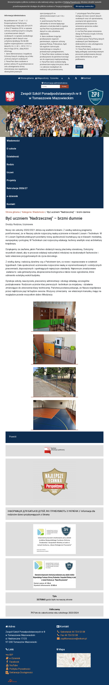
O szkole (11, 148)
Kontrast (86, 78)
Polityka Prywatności (18, 668)
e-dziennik (12, 196)
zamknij (79, 66)
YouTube (12, 665)
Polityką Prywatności (71, 2)
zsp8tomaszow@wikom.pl (72, 638)
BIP (9, 654)
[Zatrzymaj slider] (54, 134)
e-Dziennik (13, 658)
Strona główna (26, 78)
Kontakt (11, 204)
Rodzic (10, 164)
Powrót (12, 436)
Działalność (13, 156)
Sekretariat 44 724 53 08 (71, 631)
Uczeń (10, 172)
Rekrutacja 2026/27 (17, 188)
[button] (3, 121)
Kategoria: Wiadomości (33, 212)
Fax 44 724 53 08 (67, 635)
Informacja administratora (54, 83)
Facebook (12, 661)
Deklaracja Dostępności (19, 672)
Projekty (11, 180)
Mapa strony (42, 78)
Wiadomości (13, 140)
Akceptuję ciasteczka (84, 6)
